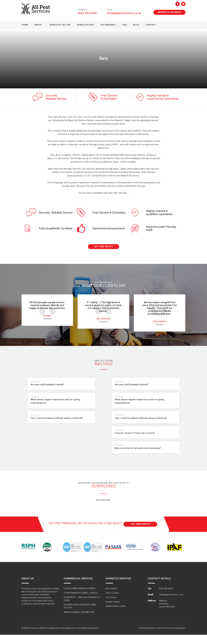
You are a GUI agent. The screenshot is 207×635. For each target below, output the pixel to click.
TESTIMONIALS (108, 25)
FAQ (124, 25)
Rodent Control (113, 602)
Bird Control (111, 588)
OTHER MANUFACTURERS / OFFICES (81, 593)
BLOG (136, 25)
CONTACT (151, 25)
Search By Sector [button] (59, 25)
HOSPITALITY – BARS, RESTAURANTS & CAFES (82, 599)
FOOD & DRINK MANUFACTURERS (79, 588)
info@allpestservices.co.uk (124, 13)
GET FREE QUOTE (103, 247)
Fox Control (111, 597)
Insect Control (112, 593)
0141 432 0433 (87, 13)
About (38, 25)
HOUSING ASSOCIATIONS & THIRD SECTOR (80, 606)
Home (25, 25)
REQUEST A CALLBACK (169, 12)
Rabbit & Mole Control (116, 606)
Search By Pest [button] (86, 25)
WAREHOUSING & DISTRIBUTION (79, 612)
